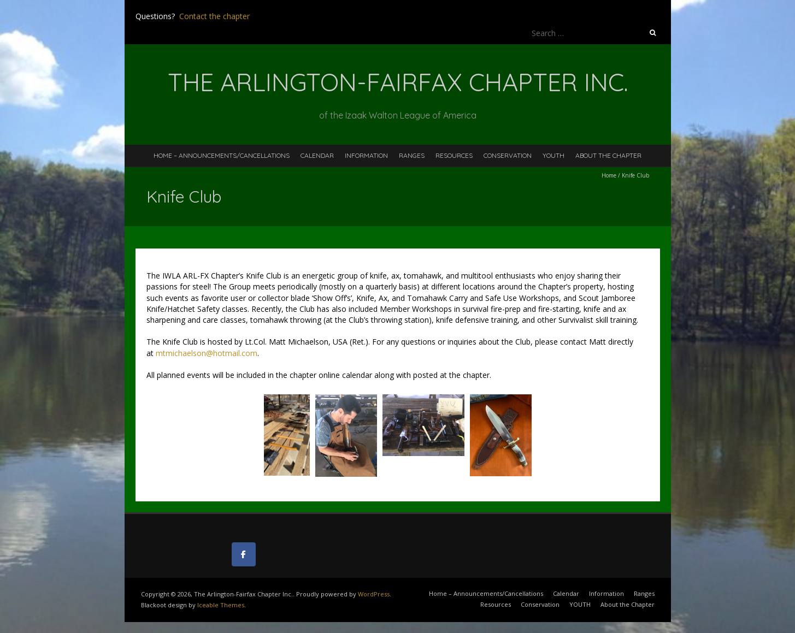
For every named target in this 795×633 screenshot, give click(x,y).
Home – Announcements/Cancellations (222, 155)
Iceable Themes (220, 605)
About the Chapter (608, 155)
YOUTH (553, 155)
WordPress (374, 594)
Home (609, 175)
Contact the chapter (214, 16)
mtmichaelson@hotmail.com (206, 353)
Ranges (412, 155)
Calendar (317, 155)
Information (366, 155)
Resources (454, 155)
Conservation (508, 155)
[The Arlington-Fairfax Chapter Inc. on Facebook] (244, 554)
